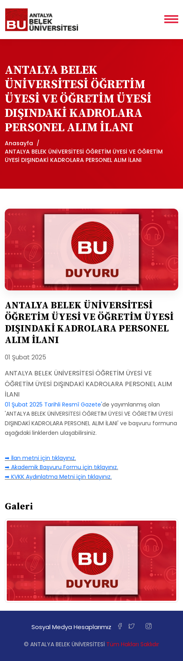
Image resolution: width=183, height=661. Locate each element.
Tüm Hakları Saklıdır (132, 644)
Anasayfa (19, 143)
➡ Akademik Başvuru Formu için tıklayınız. (61, 467)
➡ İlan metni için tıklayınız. (40, 458)
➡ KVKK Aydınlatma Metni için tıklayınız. (58, 477)
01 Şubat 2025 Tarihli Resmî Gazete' (53, 404)
